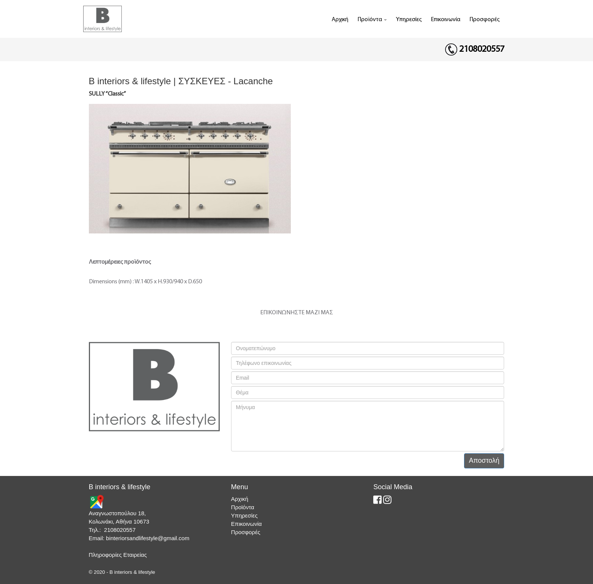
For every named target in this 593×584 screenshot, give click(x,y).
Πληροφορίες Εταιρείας (118, 555)
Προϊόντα (372, 20)
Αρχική (340, 20)
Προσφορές (484, 20)
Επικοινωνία (445, 20)
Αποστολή (484, 460)
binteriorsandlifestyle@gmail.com (147, 538)
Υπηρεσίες (409, 20)
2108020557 (482, 49)
